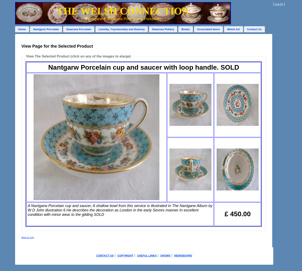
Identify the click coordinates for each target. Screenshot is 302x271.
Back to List (27, 237)
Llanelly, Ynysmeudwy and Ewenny (122, 29)
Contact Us (254, 29)
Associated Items (208, 29)
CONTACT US (105, 255)
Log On (279, 4)
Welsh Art (233, 29)
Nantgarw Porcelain (46, 29)
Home (22, 29)
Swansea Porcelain (78, 29)
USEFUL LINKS (147, 255)
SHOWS (165, 255)
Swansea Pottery (163, 29)
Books (185, 29)
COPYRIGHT (125, 255)
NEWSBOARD (183, 255)
